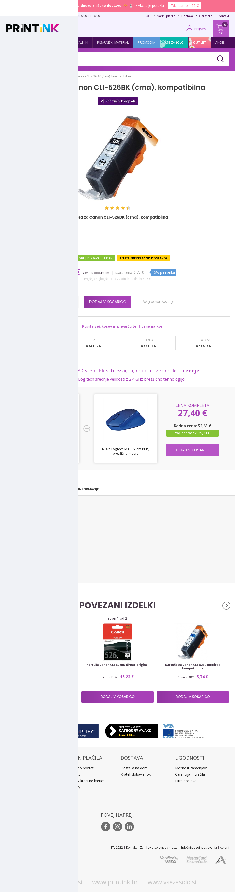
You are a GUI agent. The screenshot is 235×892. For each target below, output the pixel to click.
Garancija (205, 16)
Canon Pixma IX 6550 (19, 537)
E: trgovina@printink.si (29, 788)
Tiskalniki (80, 42)
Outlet (199, 42)
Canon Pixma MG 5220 (20, 559)
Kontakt (224, 16)
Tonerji (39, 42)
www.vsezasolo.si (172, 882)
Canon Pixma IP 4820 (19, 520)
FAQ (148, 16)
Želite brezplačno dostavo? (143, 258)
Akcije (220, 42)
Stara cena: (124, 272)
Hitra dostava (185, 780)
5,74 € (70, 272)
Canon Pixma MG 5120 (20, 542)
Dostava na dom (134, 768)
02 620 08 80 (54, 15)
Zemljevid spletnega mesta (158, 848)
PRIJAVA (200, 28)
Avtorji (224, 848)
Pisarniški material (113, 42)
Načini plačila (166, 16)
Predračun (74, 774)
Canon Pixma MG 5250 (20, 565)
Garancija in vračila (190, 774)
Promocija (146, 42)
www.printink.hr (115, 882)
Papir (58, 42)
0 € (221, 33)
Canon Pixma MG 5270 (20, 571)
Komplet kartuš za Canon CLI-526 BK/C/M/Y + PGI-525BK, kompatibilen (42, 666)
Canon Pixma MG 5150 (20, 548)
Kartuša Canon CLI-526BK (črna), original (118, 665)
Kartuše (17, 42)
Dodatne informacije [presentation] (80, 489)
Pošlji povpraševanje (161, 301)
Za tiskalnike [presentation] (27, 489)
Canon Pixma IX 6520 (19, 531)
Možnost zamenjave (191, 768)
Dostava (187, 16)
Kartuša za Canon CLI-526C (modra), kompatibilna (192, 666)
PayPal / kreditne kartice (85, 780)
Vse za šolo (174, 42)
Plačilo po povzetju (81, 768)
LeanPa (72, 787)
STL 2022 (117, 848)
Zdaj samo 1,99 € (185, 5)
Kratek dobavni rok (136, 774)
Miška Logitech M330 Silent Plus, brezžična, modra (125, 451)
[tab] (27, 489)
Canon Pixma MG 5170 (20, 554)
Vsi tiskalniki (13, 578)
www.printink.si (60, 882)
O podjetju (20, 794)
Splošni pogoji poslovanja (199, 848)
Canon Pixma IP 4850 (19, 525)
